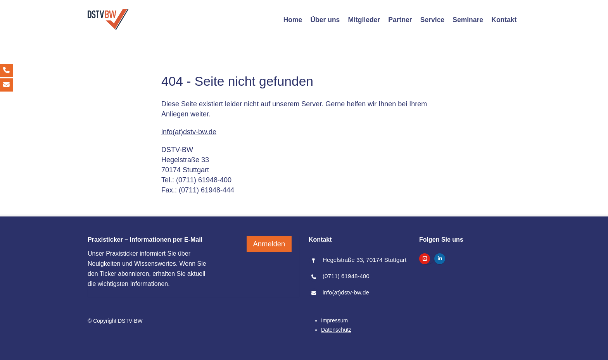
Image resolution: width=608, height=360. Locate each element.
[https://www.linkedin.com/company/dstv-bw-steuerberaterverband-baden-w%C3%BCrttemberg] (439, 258)
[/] (108, 19)
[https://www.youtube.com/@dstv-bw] (424, 258)
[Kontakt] (504, 19)
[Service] (432, 19)
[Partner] (400, 19)
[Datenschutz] (336, 330)
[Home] (293, 19)
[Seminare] (468, 19)
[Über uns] (325, 19)
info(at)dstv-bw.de (188, 132)
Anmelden (269, 242)
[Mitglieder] (364, 19)
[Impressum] (334, 320)
